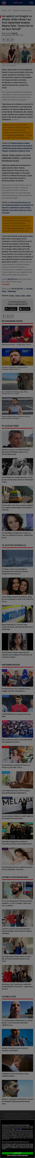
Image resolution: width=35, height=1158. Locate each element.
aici (17, 1135)
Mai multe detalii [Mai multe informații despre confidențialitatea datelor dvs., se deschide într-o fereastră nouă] (18, 1129)
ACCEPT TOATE (17, 1153)
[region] (17, 1139)
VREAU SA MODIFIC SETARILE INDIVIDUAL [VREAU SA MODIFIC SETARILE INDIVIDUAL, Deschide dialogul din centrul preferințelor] (17, 1155)
